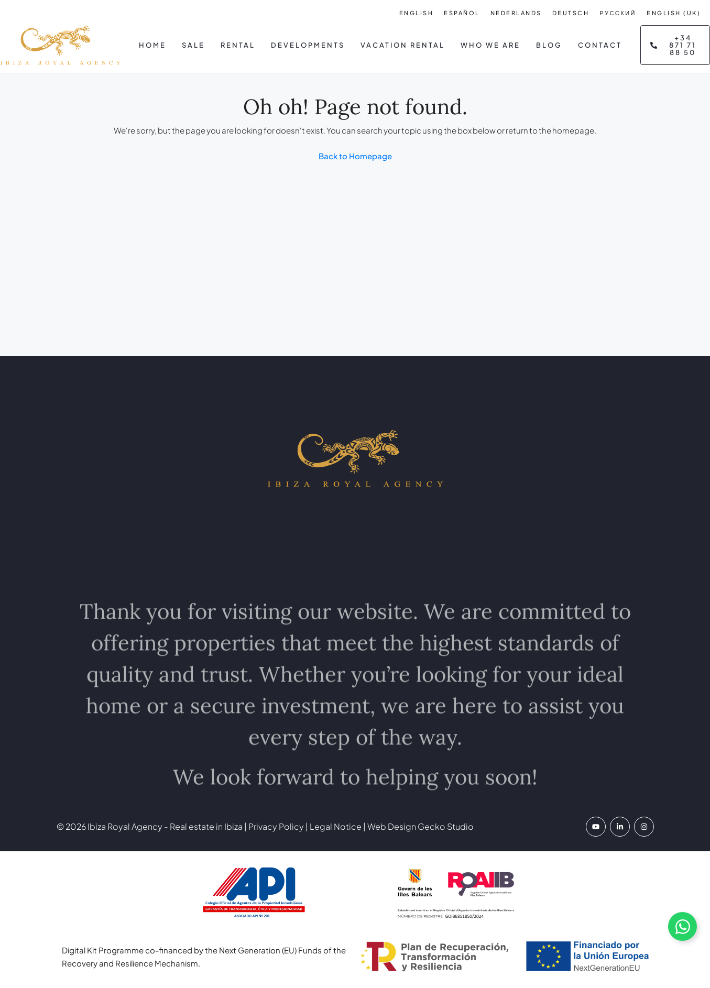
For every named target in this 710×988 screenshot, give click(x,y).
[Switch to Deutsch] (571, 12)
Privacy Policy (275, 826)
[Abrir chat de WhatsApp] (682, 926)
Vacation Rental (403, 45)
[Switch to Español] (462, 12)
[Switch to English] (416, 12)
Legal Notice (336, 826)
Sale (193, 45)
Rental (238, 45)
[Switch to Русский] (617, 12)
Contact (600, 45)
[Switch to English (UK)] (673, 12)
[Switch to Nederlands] (516, 12)
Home (152, 45)
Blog (549, 45)
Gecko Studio (446, 826)
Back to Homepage (355, 156)
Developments (308, 45)
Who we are (490, 45)
